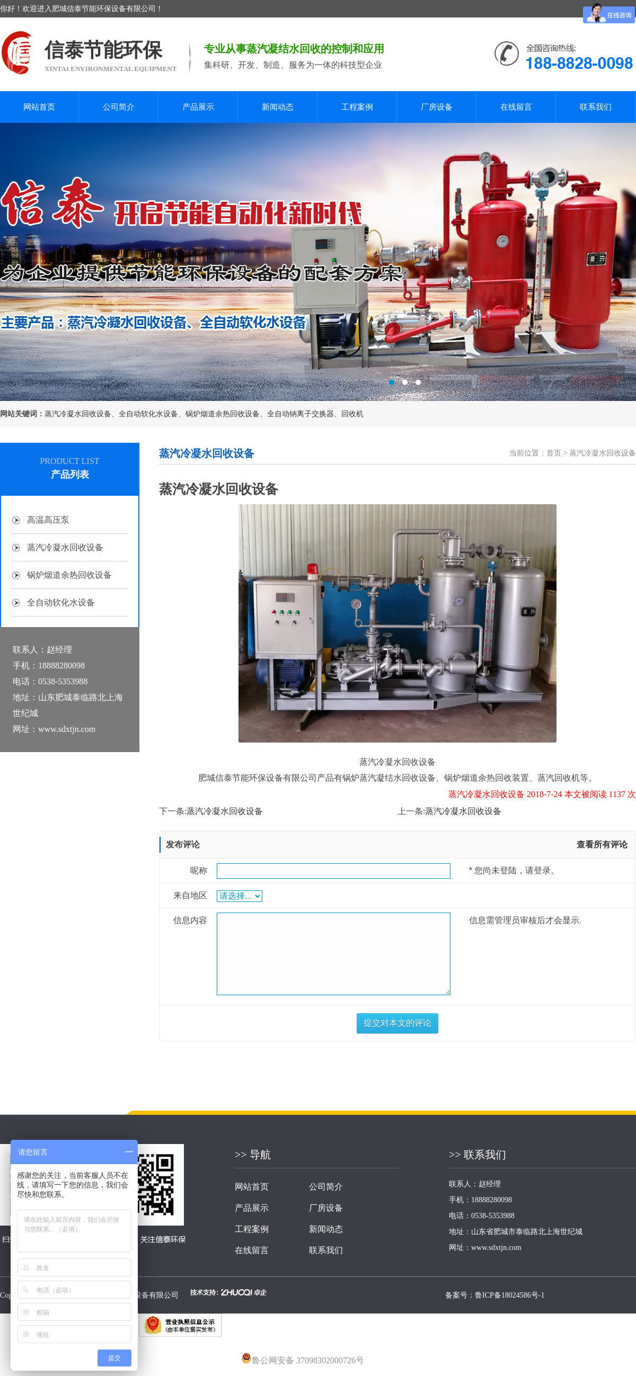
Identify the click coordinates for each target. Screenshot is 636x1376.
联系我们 (596, 107)
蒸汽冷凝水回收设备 (78, 414)
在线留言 (516, 107)
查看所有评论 (602, 844)
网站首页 (39, 107)
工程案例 (357, 107)
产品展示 (198, 107)
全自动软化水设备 (148, 414)
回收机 (352, 414)
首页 (553, 453)
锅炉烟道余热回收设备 (223, 414)
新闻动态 (278, 107)
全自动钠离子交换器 (300, 414)
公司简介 (119, 107)
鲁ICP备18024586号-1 (509, 1295)
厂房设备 (437, 107)
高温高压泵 (48, 519)
